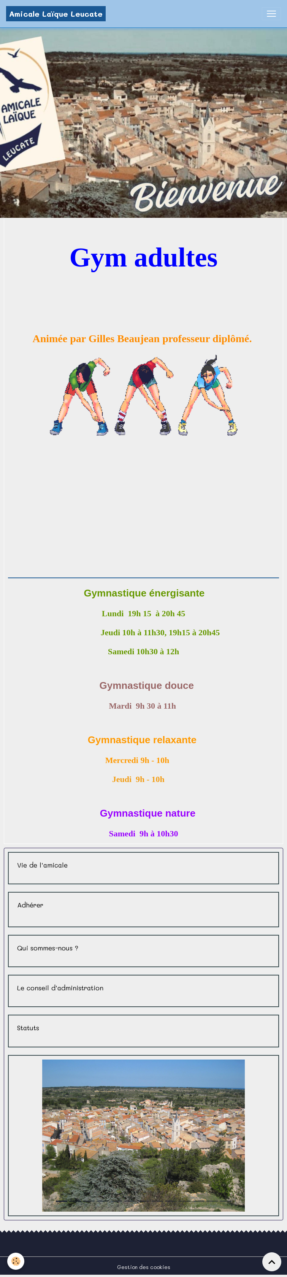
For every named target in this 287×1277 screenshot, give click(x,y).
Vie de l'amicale (42, 865)
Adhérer (30, 905)
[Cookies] (16, 1261)
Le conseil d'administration (60, 988)
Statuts (28, 1028)
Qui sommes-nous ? (47, 948)
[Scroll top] (271, 1261)
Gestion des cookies (143, 1267)
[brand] (56, 13)
